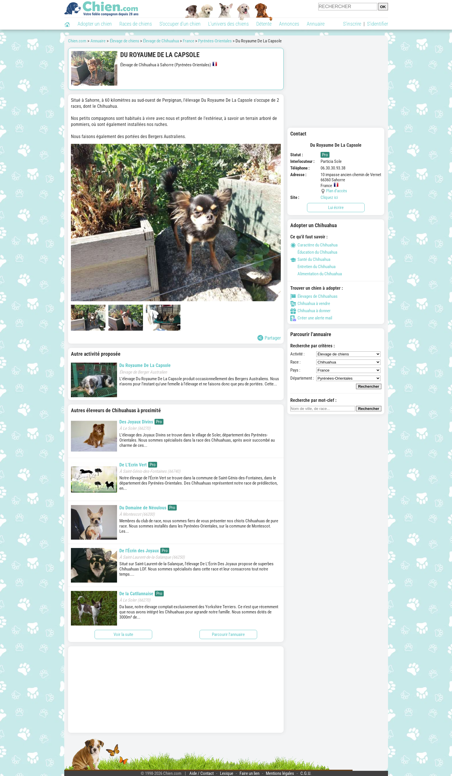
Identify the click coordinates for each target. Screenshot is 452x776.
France (188, 41)
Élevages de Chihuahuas (314, 296)
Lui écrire (336, 207)
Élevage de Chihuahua (161, 41)
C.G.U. (305, 773)
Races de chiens (135, 24)
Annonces (289, 24)
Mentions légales (280, 773)
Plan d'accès (336, 190)
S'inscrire (352, 24)
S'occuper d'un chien (180, 24)
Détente (264, 24)
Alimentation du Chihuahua (316, 273)
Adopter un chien (95, 24)
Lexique (226, 773)
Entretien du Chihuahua (313, 266)
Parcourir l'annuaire (228, 634)
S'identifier (377, 24)
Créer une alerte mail (311, 318)
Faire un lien (249, 773)
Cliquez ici (329, 197)
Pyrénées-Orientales (215, 41)
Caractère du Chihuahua (314, 245)
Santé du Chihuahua (310, 259)
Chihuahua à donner (310, 310)
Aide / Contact (201, 773)
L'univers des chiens (228, 24)
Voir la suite (123, 634)
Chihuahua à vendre (310, 303)
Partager (269, 338)
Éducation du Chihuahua (313, 252)
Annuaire (316, 24)
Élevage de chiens (124, 41)
